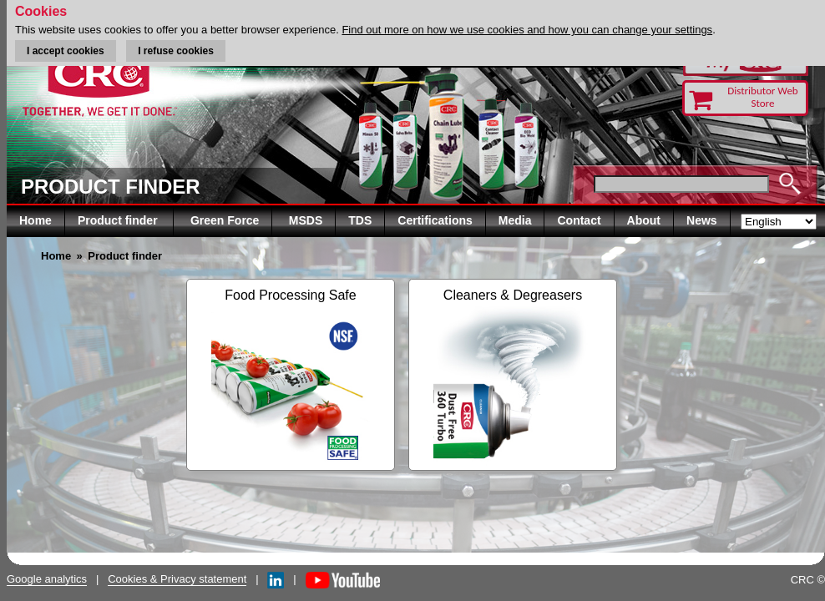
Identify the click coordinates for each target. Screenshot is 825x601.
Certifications (434, 220)
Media (515, 220)
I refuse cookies (176, 51)
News (701, 220)
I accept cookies (65, 51)
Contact (578, 220)
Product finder (119, 220)
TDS (360, 220)
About (644, 220)
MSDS (305, 220)
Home (35, 220)
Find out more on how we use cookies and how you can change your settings (527, 29)
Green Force (224, 220)
